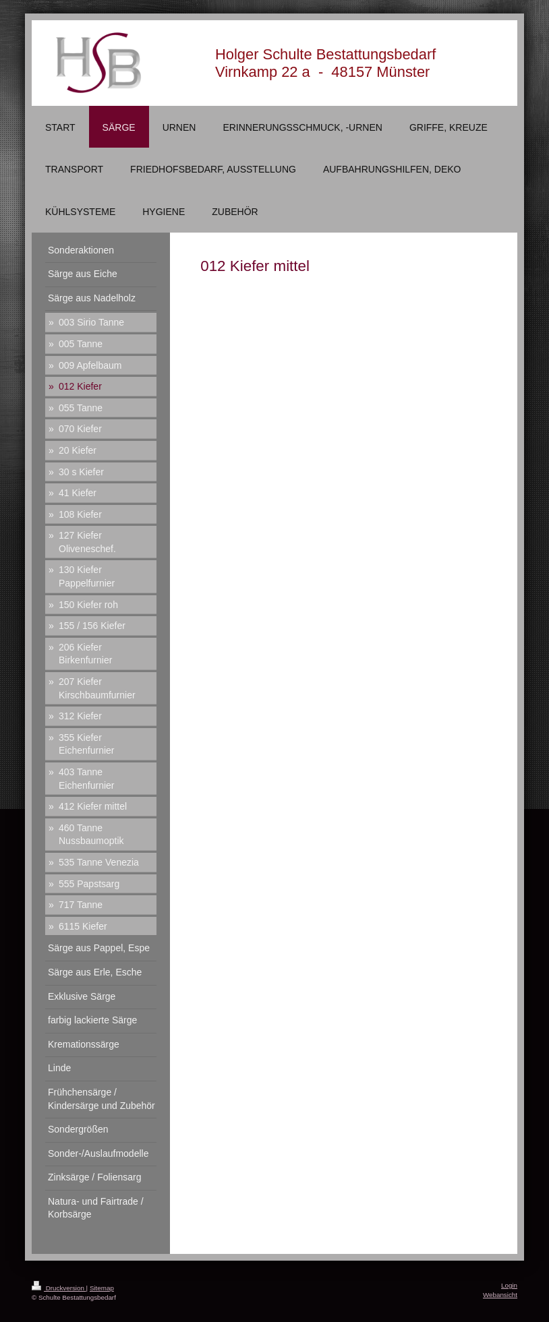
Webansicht (500, 1294)
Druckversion (59, 1288)
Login (509, 1285)
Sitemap (102, 1288)
